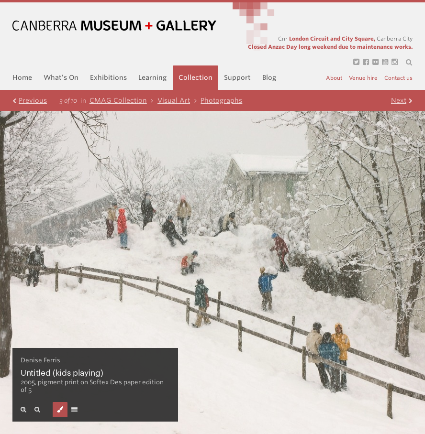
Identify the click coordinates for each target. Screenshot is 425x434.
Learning (152, 77)
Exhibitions (108, 77)
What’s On (61, 77)
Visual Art (179, 100)
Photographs (221, 100)
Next (402, 100)
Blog (269, 77)
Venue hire (363, 78)
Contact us (398, 78)
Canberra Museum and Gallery (114, 25)
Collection (195, 77)
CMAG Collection (123, 100)
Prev (29, 100)
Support (237, 77)
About (334, 78)
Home (22, 77)
